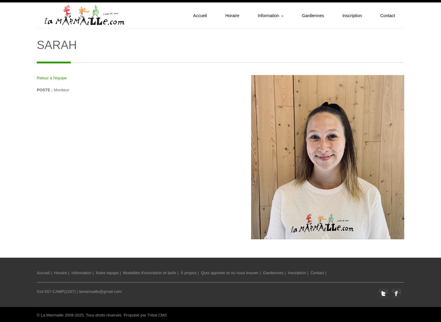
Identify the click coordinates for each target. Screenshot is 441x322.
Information (81, 273)
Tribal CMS (157, 315)
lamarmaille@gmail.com (100, 291)
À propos (189, 273)
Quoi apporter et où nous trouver (229, 273)
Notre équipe (107, 273)
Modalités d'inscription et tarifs (149, 273)
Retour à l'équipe (52, 78)
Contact (317, 273)
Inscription (297, 273)
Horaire (60, 273)
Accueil (43, 273)
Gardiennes (273, 273)
